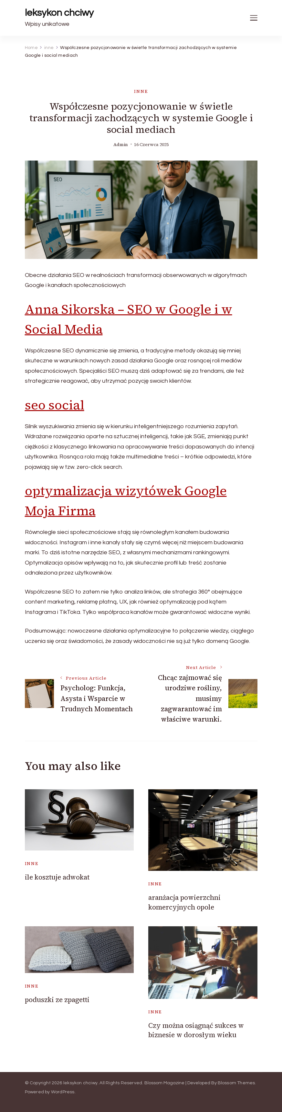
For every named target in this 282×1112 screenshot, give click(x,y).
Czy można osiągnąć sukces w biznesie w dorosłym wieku (196, 1030)
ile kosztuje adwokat (57, 877)
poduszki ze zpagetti (57, 999)
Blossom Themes (236, 1083)
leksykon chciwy (59, 13)
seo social (54, 405)
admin (120, 145)
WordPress (63, 1092)
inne (141, 91)
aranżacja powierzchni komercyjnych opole (184, 902)
